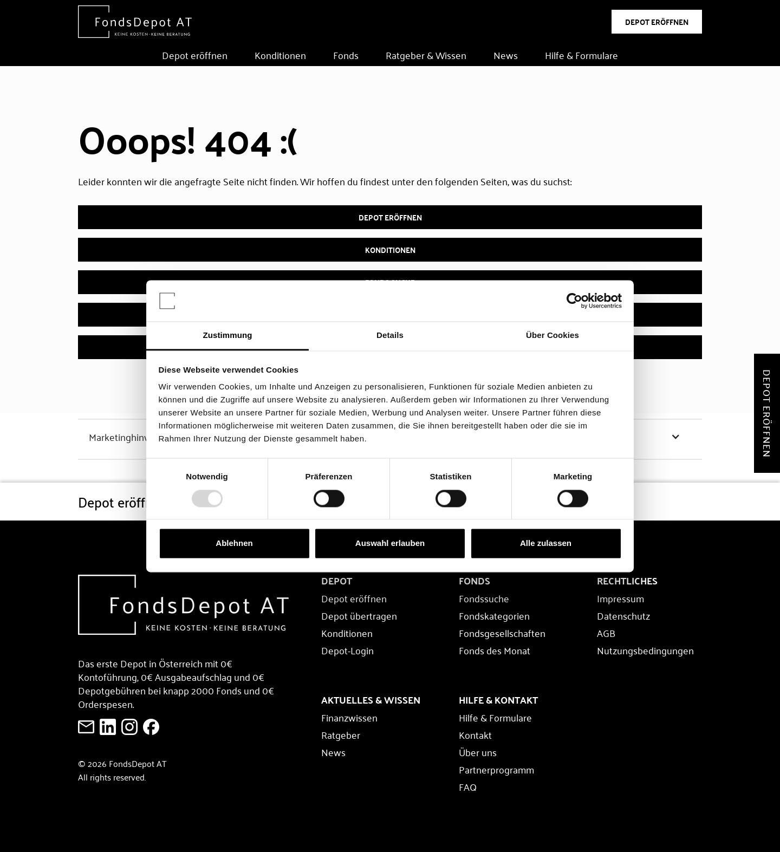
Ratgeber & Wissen (426, 55)
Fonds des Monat (494, 650)
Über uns (478, 752)
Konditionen (280, 55)
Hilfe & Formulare (581, 55)
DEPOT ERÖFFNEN (656, 22)
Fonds (346, 55)
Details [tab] (390, 335)
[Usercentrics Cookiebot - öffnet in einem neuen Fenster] (574, 300)
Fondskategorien (494, 615)
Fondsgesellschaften (502, 633)
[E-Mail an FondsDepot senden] (86, 727)
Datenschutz (623, 615)
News (505, 55)
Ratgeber (340, 734)
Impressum (620, 598)
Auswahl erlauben (390, 543)
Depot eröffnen (194, 55)
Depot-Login (347, 650)
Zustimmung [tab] (227, 335)
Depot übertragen (359, 615)
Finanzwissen (349, 717)
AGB (606, 633)
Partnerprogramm (496, 769)
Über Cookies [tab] (552, 335)
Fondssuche (484, 598)
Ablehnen (234, 543)
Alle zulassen (545, 543)
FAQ (468, 786)
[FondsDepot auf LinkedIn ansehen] (108, 727)
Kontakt (475, 734)
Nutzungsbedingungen (645, 650)
